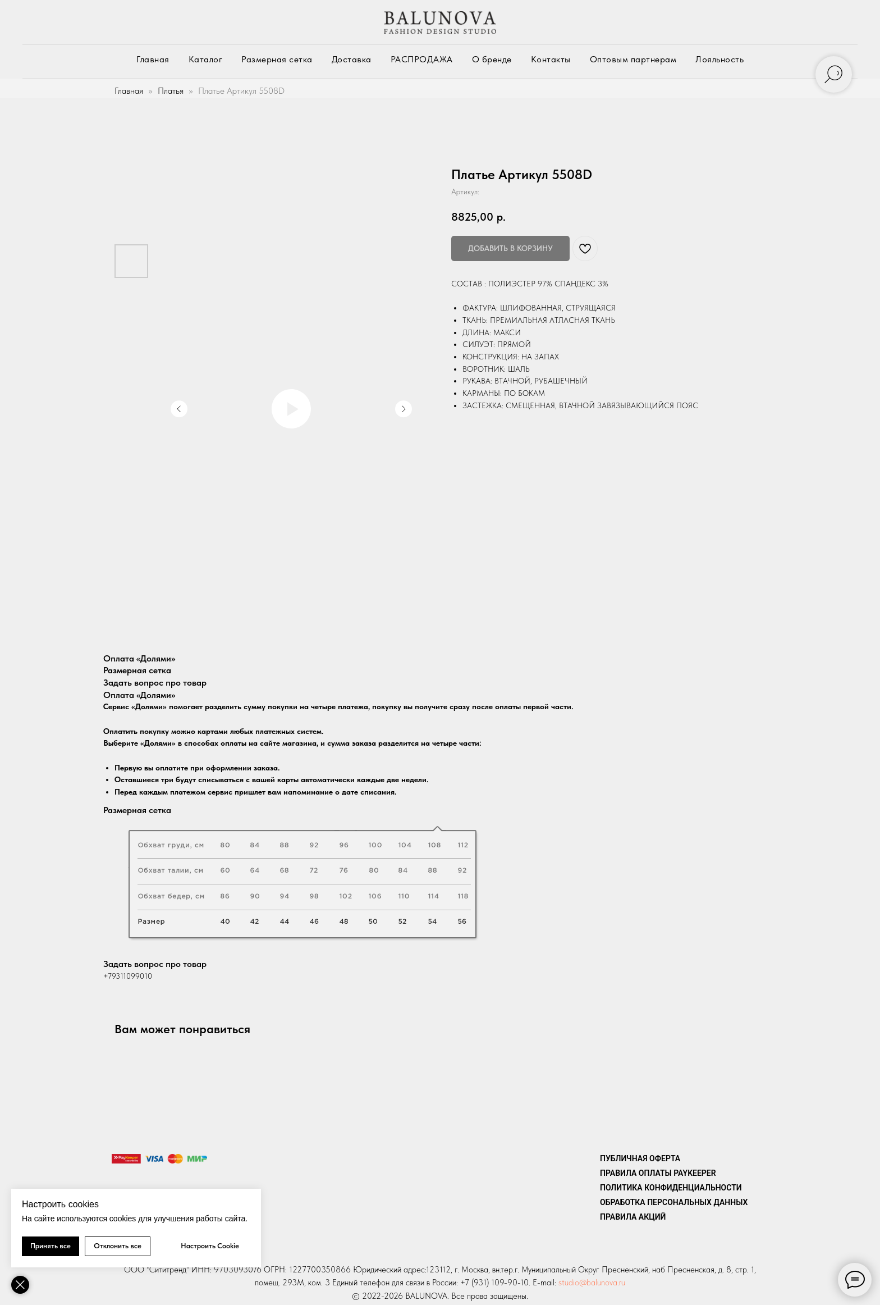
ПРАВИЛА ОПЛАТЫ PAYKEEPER (658, 1173)
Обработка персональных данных (674, 1202)
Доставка (352, 59)
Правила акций (633, 1216)
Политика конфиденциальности (671, 1187)
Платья (171, 90)
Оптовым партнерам (633, 59)
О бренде (492, 59)
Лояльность (719, 59)
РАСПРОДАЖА (422, 59)
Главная (152, 59)
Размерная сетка (277, 59)
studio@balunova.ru (591, 1282)
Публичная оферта (640, 1158)
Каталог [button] (206, 59)
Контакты (551, 59)
